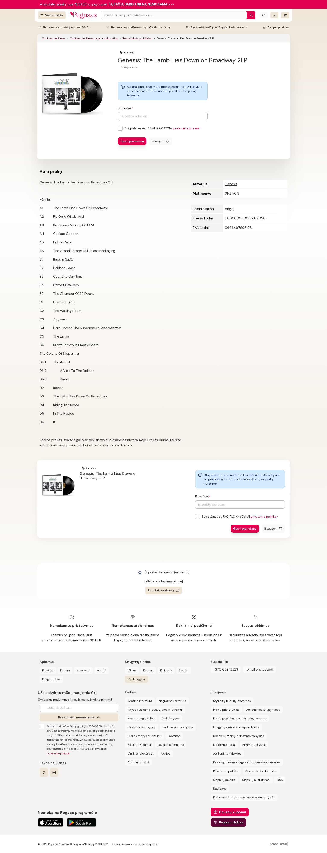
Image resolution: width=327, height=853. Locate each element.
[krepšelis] (285, 15)
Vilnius (132, 670)
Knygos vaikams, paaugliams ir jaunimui (155, 710)
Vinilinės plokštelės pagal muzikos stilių (94, 38)
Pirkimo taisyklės (254, 745)
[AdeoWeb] (279, 844)
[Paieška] (250, 15)
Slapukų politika (224, 780)
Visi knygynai (137, 679)
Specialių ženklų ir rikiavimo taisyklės (238, 736)
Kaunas (148, 670)
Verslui (101, 670)
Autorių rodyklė (138, 762)
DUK (280, 780)
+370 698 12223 (225, 669)
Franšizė (47, 670)
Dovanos (174, 736)
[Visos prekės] (52, 15)
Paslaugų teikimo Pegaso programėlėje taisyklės (246, 762)
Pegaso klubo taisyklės (261, 771)
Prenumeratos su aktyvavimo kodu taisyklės (244, 797)
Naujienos (220, 788)
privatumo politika (186, 128)
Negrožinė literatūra (172, 701)
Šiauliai (183, 670)
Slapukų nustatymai (256, 780)
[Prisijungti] (274, 15)
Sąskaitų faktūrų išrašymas (232, 701)
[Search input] (174, 15)
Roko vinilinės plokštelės (137, 38)
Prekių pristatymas (226, 710)
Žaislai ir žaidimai (139, 745)
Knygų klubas (51, 679)
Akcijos (165, 753)
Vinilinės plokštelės (53, 38)
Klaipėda (166, 670)
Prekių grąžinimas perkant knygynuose (240, 718)
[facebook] (44, 772)
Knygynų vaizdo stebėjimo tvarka (236, 727)
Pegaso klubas (231, 822)
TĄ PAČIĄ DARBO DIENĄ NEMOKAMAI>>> (141, 4)
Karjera (65, 670)
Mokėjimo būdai (224, 745)
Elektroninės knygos (142, 727)
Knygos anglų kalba (141, 718)
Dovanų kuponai (232, 812)
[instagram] (54, 772)
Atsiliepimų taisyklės (227, 753)
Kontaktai (83, 670)
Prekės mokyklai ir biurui (144, 736)
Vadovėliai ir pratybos (177, 727)
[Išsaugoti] (160, 141)
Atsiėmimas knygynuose (263, 710)
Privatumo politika (226, 771)
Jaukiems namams (171, 745)
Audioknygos (170, 718)
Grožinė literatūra (140, 701)
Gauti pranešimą (132, 141)
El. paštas (124, 108)
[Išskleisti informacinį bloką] (264, 15)
